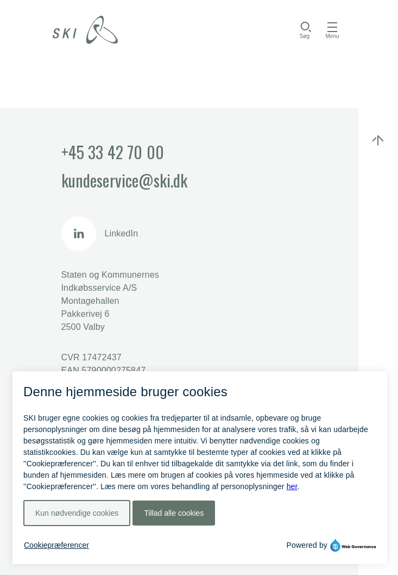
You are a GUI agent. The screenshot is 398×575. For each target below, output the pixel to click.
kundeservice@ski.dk (124, 180)
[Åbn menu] (332, 29)
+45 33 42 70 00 (112, 152)
